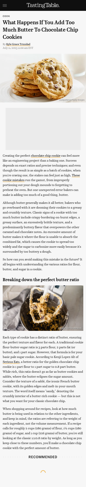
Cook (6, 16)
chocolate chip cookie (45, 155)
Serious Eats (11, 361)
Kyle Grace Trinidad (18, 44)
